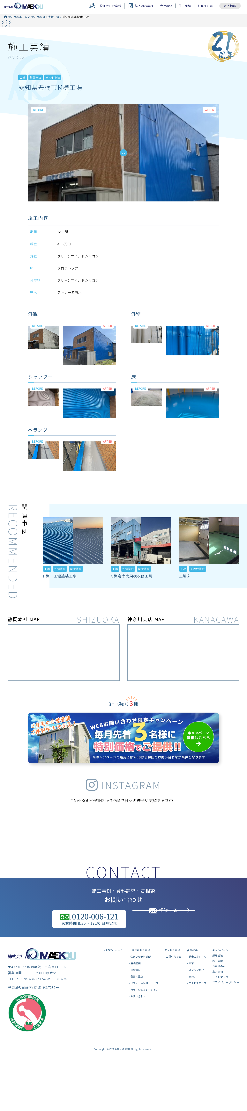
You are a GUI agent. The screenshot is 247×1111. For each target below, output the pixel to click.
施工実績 (185, 6)
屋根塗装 (76, 587)
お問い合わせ (138, 1029)
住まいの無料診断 (141, 989)
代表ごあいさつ (197, 989)
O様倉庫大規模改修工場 (131, 594)
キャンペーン (220, 983)
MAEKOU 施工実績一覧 (45, 17)
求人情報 (230, 6)
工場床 (185, 594)
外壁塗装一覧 (68, 29)
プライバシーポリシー (225, 1015)
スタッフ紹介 (196, 1003)
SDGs (192, 1009)
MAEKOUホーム (17, 17)
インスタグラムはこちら (123, 876)
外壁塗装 (35, 89)
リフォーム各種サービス (144, 1016)
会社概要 (166, 6)
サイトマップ (220, 1010)
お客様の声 (205, 6)
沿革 (191, 996)
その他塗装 (53, 89)
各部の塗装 (137, 1009)
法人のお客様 (172, 983)
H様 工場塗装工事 (60, 594)
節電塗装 (217, 988)
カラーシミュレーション (144, 1023)
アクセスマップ (197, 1016)
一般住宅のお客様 (139, 983)
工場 (23, 89)
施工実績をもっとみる (123, 496)
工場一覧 (65, 23)
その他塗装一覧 (69, 36)
